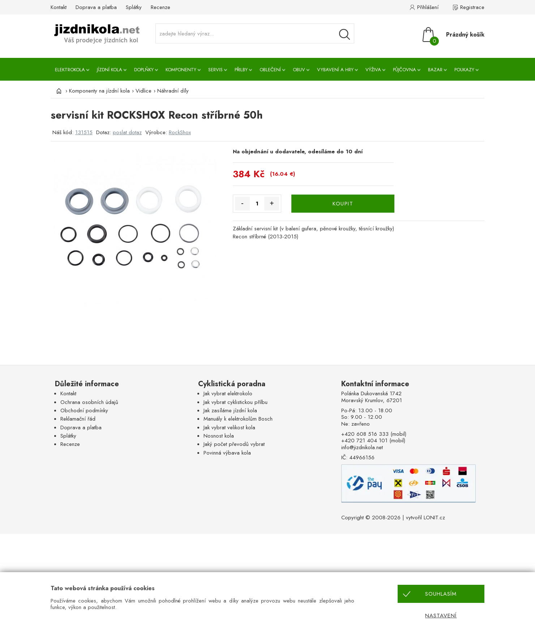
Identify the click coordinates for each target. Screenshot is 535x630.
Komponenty (181, 69)
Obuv (299, 69)
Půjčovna (404, 69)
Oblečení (270, 69)
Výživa (373, 69)
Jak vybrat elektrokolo (228, 393)
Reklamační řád (77, 419)
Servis (215, 69)
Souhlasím (441, 594)
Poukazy (464, 69)
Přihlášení (427, 7)
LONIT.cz (434, 518)
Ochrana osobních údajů (89, 402)
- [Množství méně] (242, 203)
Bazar (435, 69)
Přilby (241, 69)
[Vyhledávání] (344, 34)
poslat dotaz (127, 132)
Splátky (134, 7)
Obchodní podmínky (84, 410)
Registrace (472, 7)
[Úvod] (58, 91)
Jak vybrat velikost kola (229, 427)
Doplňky (144, 69)
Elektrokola (70, 69)
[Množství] (257, 203)
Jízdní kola (109, 69)
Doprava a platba (96, 7)
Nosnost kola (219, 436)
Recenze (160, 7)
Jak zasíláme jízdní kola (230, 410)
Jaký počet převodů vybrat (234, 444)
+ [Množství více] (272, 203)
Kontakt (59, 7)
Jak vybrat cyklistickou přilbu (236, 402)
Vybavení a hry (335, 69)
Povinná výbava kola (227, 453)
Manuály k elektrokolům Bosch (238, 419)
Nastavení (441, 616)
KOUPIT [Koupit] (343, 204)
